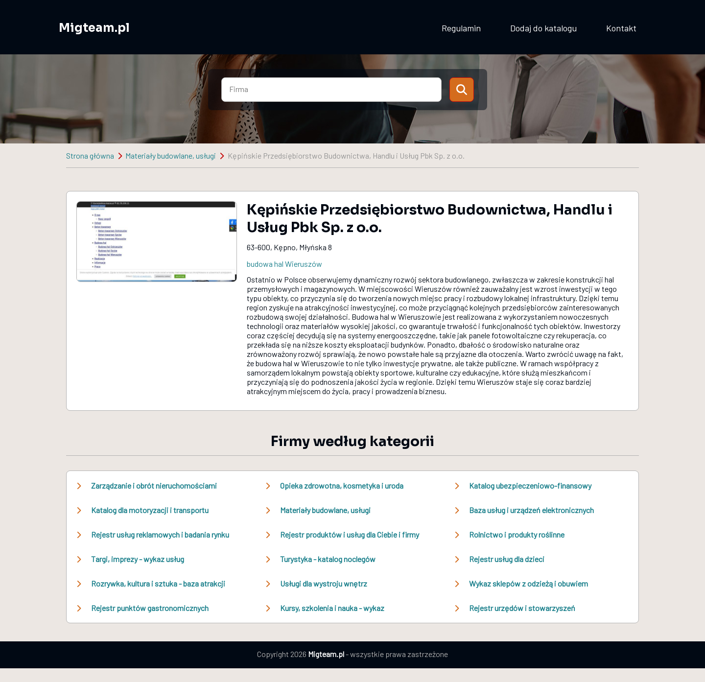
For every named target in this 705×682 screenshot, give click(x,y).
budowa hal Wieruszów (284, 263)
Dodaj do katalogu (543, 28)
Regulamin (461, 28)
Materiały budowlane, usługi (170, 155)
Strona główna (90, 155)
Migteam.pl (94, 28)
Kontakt (621, 28)
